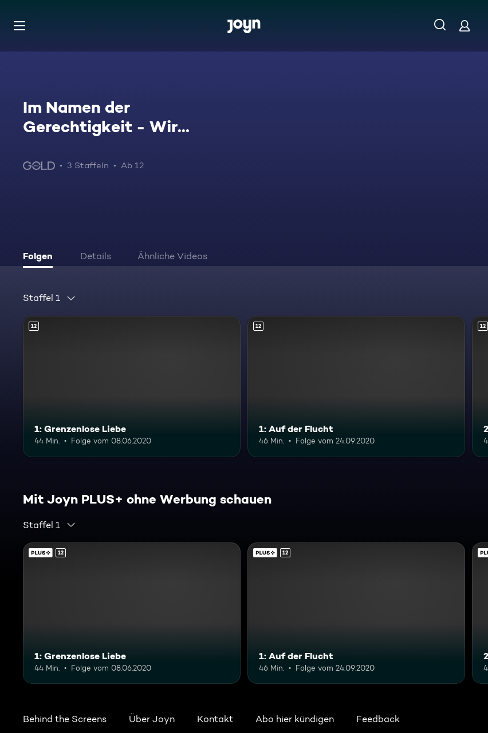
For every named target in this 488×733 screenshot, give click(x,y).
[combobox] (49, 298)
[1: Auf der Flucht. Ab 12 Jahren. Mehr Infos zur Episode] (356, 386)
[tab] (41, 257)
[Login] (464, 25)
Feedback (378, 719)
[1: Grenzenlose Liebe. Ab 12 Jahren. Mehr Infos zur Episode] (132, 386)
